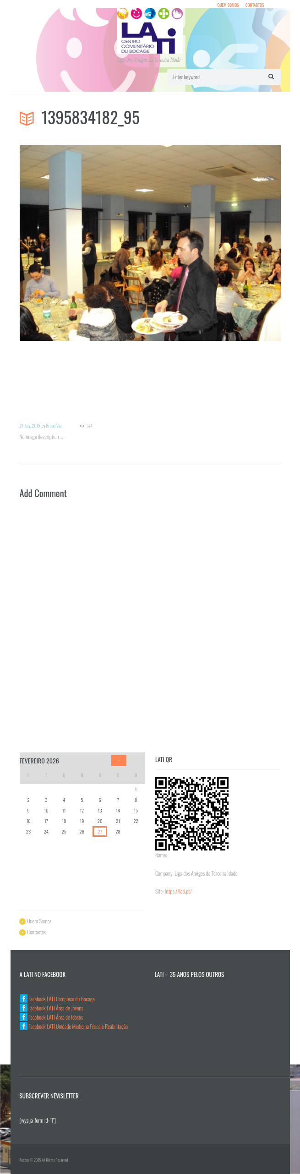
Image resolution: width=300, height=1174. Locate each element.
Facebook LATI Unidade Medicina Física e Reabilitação (74, 1026)
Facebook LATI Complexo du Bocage (57, 999)
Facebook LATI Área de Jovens (51, 1008)
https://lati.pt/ (178, 891)
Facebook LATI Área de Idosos (51, 1017)
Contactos (254, 5)
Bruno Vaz (54, 425)
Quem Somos (228, 5)
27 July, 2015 (30, 425)
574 (90, 425)
